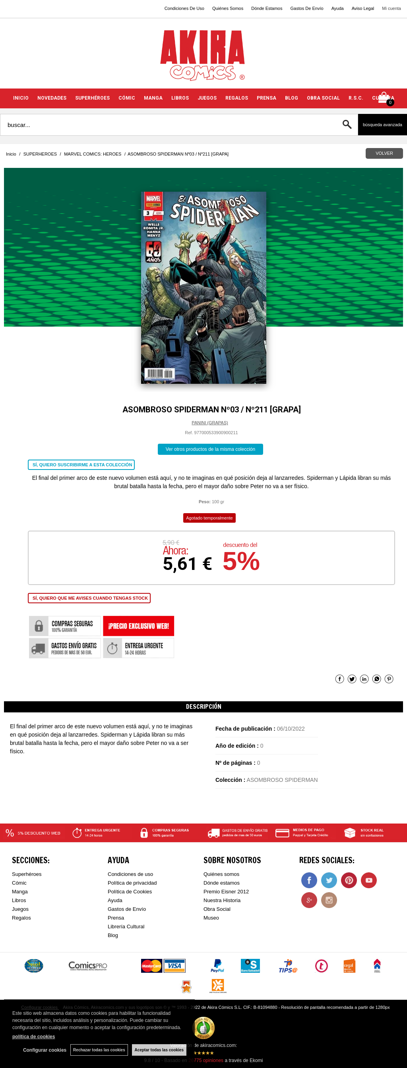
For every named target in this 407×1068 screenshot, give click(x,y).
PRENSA (266, 98)
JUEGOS (207, 98)
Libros (19, 900)
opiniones (205, 1060)
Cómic (19, 883)
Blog (113, 935)
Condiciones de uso (130, 874)
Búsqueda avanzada (382, 124)
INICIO (21, 98)
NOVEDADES (51, 98)
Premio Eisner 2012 (226, 892)
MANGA (153, 98)
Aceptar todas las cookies (159, 1050)
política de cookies (33, 1036)
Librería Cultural (126, 926)
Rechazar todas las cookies (99, 1050)
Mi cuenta (391, 8)
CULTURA (383, 98)
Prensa (116, 918)
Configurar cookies (44, 1050)
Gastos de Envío (127, 909)
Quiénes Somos (227, 8)
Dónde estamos (222, 883)
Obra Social (217, 909)
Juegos (20, 909)
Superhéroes (26, 874)
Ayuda (337, 8)
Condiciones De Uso (184, 8)
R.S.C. (356, 98)
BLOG (291, 98)
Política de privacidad (132, 883)
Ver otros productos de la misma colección (210, 449)
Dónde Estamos (266, 8)
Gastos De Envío (306, 8)
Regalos (21, 918)
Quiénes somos (221, 874)
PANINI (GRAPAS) (210, 422)
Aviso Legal (363, 8)
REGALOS (236, 98)
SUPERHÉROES (92, 98)
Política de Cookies (130, 892)
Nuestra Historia (222, 900)
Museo (211, 918)
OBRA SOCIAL (323, 98)
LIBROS (180, 98)
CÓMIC (126, 98)
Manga (20, 892)
